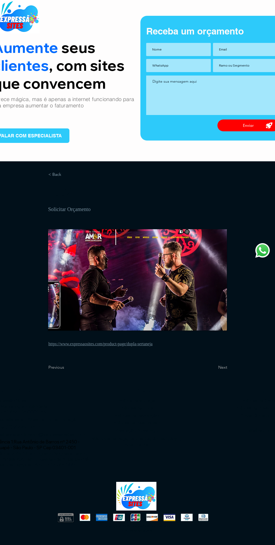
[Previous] (65, 367)
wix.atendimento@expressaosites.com (45, 434)
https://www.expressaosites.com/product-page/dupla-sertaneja (100, 344)
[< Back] (65, 174)
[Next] (214, 367)
